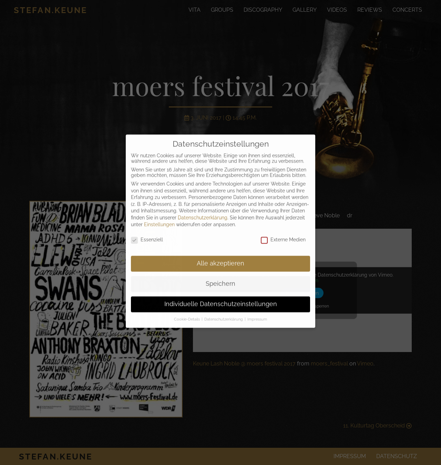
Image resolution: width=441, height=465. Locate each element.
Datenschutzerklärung (202, 210)
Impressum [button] (257, 312)
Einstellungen (159, 217)
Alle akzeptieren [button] (220, 255)
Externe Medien (283, 232)
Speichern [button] (220, 276)
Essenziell (147, 232)
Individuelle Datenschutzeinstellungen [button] (220, 296)
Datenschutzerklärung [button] (224, 312)
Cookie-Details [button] (187, 312)
